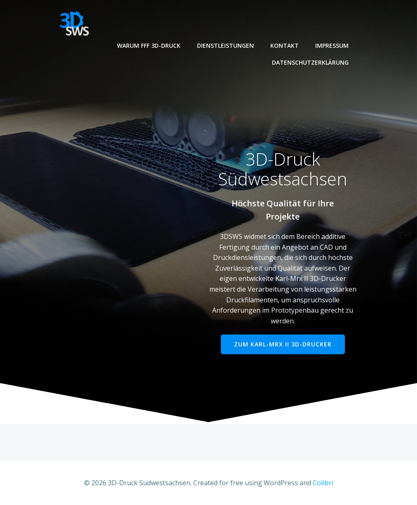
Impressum (332, 45)
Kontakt (284, 45)
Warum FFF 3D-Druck (148, 45)
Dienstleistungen (225, 45)
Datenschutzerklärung (310, 62)
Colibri (323, 482)
